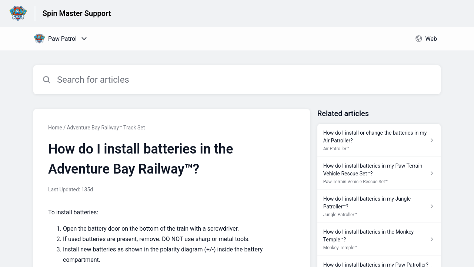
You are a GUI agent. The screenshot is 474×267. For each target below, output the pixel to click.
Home (55, 128)
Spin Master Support (77, 13)
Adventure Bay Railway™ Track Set (106, 128)
